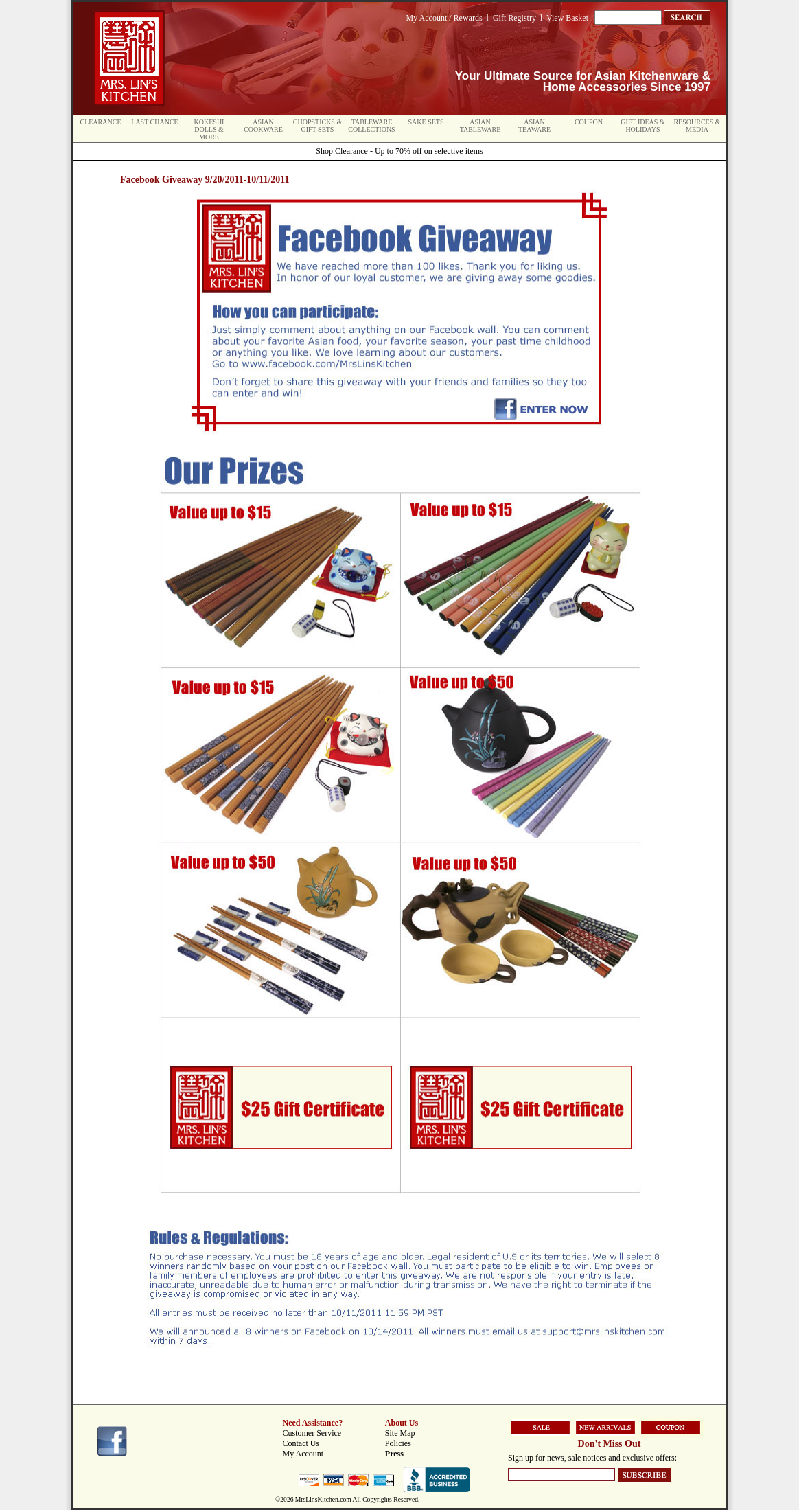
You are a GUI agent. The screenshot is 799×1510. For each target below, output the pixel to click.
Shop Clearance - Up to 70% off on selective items (399, 151)
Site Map (400, 1433)
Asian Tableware (480, 125)
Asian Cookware (263, 125)
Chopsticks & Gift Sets (317, 125)
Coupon (589, 122)
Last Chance (154, 122)
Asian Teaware (534, 125)
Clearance (100, 122)
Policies (398, 1443)
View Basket (567, 18)
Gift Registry (514, 18)
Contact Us (301, 1443)
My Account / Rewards (444, 18)
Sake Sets (426, 122)
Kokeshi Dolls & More (209, 129)
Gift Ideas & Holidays (642, 125)
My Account (303, 1453)
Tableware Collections (371, 125)
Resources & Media (696, 125)
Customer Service (312, 1433)
